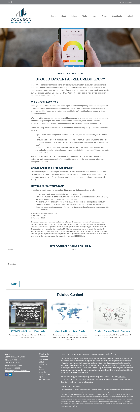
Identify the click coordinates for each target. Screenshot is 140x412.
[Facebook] (11, 2)
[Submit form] (14, 284)
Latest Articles (44, 375)
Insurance (43, 364)
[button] (61, 16)
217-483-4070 (126, 2)
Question (12, 264)
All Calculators (44, 380)
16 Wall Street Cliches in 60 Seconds (28, 331)
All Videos (43, 377)
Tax (40, 367)
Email (74, 250)
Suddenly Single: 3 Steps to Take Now (112, 331)
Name (10, 250)
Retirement (43, 357)
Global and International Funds (70, 331)
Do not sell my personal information (79, 382)
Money (41, 370)
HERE (74, 406)
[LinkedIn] (8, 2)
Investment (43, 359)
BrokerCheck (110, 354)
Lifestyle (42, 372)
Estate (41, 362)
